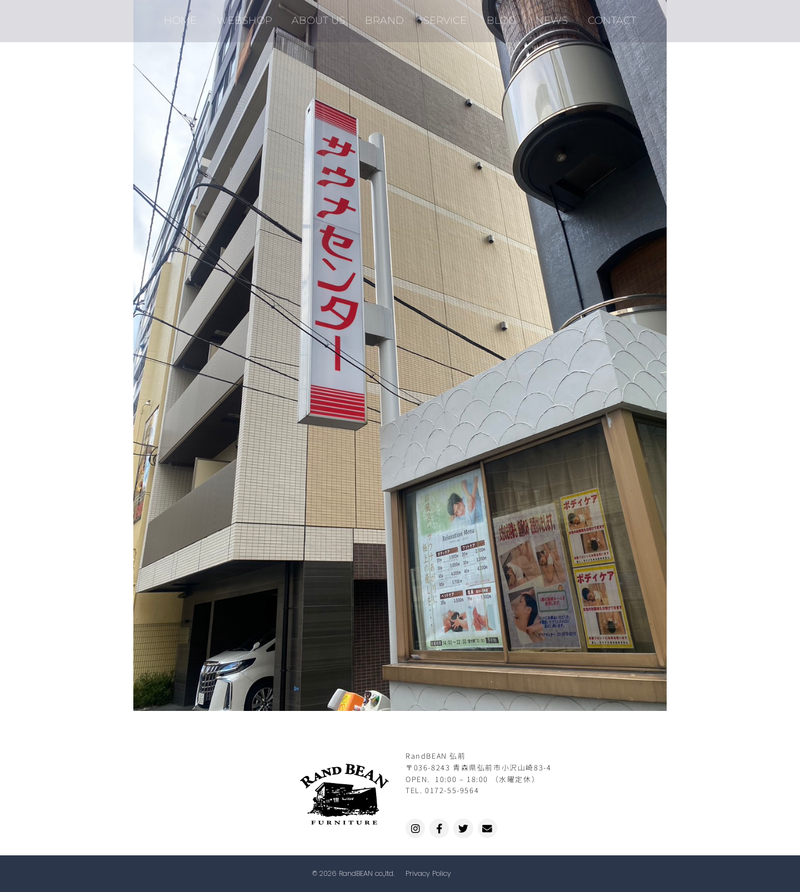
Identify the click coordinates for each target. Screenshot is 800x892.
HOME (191, 16)
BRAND (386, 16)
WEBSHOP (252, 16)
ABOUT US (323, 16)
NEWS (544, 16)
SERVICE (444, 16)
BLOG (497, 16)
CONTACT (601, 16)
